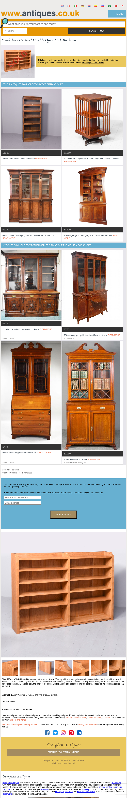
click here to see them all (63, 763)
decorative (7, 794)
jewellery (106, 718)
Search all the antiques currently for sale (19, 724)
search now (96, 31)
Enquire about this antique (63, 752)
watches (97, 718)
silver (84, 718)
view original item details (93, 62)
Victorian (68, 791)
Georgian (59, 791)
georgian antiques (63, 745)
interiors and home (17, 720)
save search (63, 514)
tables (90, 718)
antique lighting (105, 787)
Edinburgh (116, 782)
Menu (119, 13)
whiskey (85, 789)
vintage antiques (73, 718)
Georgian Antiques (11, 782)
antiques (45, 789)
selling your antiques (87, 724)
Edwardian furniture (86, 791)
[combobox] (15, 31)
